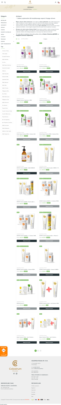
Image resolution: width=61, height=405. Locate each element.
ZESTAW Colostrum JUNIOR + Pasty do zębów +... (26, 201)
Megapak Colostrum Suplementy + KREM (24, 100)
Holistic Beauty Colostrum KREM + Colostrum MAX (26, 134)
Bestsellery (33, 394)
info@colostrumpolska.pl (38, 368)
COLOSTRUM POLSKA (20, 64)
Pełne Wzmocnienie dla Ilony (22, 66)
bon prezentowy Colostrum (7, 122)
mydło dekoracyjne (5, 96)
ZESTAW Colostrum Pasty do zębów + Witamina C (48, 235)
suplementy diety (5, 79)
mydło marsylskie (5, 73)
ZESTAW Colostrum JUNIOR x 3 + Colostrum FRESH (49, 201)
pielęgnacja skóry (5, 91)
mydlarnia (4, 71)
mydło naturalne (5, 59)
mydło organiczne (5, 134)
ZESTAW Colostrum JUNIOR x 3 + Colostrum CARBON (27, 235)
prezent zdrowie (5, 116)
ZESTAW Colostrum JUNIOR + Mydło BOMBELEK (26, 168)
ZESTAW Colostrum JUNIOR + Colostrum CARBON (48, 269)
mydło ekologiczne (5, 128)
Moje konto (33, 390)
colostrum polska (5, 50)
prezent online (5, 108)
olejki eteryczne (5, 82)
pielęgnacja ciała (5, 99)
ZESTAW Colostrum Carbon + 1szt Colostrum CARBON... (49, 303)
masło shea (4, 85)
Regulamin (33, 388)
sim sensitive (4, 105)
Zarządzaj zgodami (3, 404)
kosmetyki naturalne (6, 56)
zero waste (4, 93)
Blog (32, 396)
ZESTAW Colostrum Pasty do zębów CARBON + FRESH (49, 168)
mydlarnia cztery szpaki (6, 131)
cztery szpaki (4, 53)
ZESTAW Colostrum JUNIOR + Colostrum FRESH (26, 269)
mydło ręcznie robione (6, 65)
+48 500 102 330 (36, 367)
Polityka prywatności (35, 385)
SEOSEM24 (27, 399)
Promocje (33, 392)
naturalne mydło (5, 76)
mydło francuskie (5, 125)
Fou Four (4, 62)
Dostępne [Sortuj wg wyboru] (51, 39)
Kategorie (3, 16)
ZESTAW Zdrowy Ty (20, 303)
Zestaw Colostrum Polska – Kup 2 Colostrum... (25, 337)
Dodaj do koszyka (26, 71)
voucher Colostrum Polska (7, 111)
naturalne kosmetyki (6, 68)
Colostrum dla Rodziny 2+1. (44, 66)
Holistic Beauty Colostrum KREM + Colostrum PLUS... (49, 134)
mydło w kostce (5, 88)
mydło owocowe (5, 102)
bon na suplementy (5, 119)
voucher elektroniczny (6, 114)
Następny (40, 350)
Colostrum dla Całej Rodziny (44, 100)
